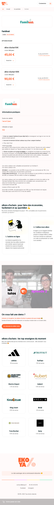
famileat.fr (33, 175)
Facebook (23, 488)
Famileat (26, 9)
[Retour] (3, 9)
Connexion (42, 3)
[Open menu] (50, 3)
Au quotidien (17, 9)
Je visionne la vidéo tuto (11, 326)
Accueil (8, 9)
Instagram (31, 488)
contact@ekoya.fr (22, 485)
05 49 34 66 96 (33, 485)
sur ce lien (9, 145)
